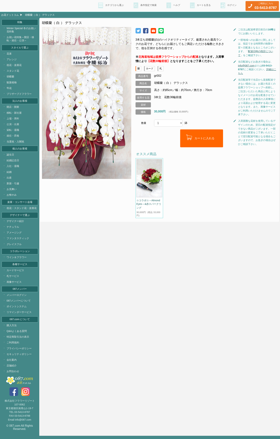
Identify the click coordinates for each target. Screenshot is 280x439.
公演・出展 (13, 125)
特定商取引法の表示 (18, 339)
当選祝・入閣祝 (15, 142)
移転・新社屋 (14, 113)
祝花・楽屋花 (14, 65)
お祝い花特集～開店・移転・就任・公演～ (20, 39)
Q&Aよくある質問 (17, 334)
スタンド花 (13, 71)
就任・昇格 (13, 136)
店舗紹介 (12, 368)
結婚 (9, 173)
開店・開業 (13, 108)
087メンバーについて (19, 303)
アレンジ (12, 59)
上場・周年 (13, 119)
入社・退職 (13, 167)
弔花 (9, 88)
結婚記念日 (13, 161)
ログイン (232, 5)
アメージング (14, 234)
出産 (9, 179)
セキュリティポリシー (19, 357)
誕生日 (10, 155)
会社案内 (12, 363)
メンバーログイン (17, 297)
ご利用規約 (13, 345)
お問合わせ (13, 374)
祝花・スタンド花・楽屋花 (22, 209)
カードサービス (15, 272)
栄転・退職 (13, 131)
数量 (143, 123)
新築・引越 (13, 184)
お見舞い (12, 190)
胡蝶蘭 (10, 77)
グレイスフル (14, 246)
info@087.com (246, 65)
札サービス (13, 278)
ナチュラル (13, 228)
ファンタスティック (18, 240)
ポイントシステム (17, 309)
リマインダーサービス (19, 315)
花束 (9, 54)
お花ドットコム (10, 14)
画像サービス (14, 284)
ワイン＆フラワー (17, 259)
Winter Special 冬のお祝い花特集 (21, 30)
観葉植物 (12, 83)
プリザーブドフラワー (19, 94)
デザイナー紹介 (15, 223)
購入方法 (12, 328)
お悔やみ (12, 196)
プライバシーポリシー (19, 351)
